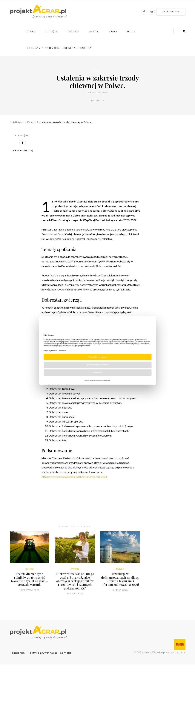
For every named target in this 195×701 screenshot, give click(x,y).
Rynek (94, 31)
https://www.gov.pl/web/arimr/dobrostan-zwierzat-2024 (74, 476)
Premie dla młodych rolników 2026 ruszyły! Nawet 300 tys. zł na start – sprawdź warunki (29, 613)
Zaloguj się (171, 11)
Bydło (31, 31)
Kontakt (65, 687)
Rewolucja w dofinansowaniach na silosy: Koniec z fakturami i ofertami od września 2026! (120, 613)
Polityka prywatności (42, 687)
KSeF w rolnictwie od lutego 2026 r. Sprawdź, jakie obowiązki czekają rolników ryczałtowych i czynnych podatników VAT (75, 615)
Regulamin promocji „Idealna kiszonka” (60, 48)
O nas (112, 31)
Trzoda (73, 31)
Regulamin (17, 687)
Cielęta (52, 31)
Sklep (131, 31)
